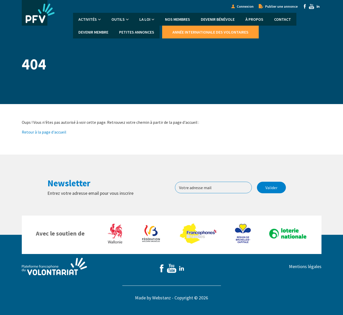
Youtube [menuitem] (311, 6)
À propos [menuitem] (254, 19)
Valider (271, 187)
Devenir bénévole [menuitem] (218, 19)
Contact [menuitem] (282, 19)
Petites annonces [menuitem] (136, 32)
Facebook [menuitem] (305, 6)
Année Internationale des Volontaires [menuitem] (210, 32)
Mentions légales (305, 266)
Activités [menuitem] (87, 19)
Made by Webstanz (153, 298)
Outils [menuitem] (118, 19)
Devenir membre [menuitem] (93, 32)
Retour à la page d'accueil (44, 132)
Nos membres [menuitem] (177, 19)
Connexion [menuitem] (245, 6)
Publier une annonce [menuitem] (281, 6)
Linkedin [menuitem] (318, 6)
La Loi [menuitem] (144, 19)
